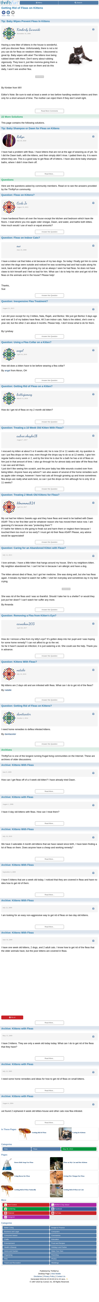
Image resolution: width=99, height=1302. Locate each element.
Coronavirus (55, 1235)
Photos (54, 1259)
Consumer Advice (10, 1235)
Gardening (9, 1209)
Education (55, 1239)
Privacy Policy (49, 1276)
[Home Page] (9, 1)
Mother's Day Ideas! (60, 1205)
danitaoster (10, 734)
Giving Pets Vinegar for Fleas (74, 1176)
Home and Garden (11, 1251)
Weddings (55, 1263)
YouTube (56, 1213)
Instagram (9, 1217)
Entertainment (9, 1243)
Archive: (17, 765)
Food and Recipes (58, 1243)
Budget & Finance (58, 1228)
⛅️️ (67, 1279)
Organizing (8, 1255)
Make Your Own (57, 1251)
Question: (18, 195)
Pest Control (10, 1205)
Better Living (9, 1228)
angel (7, 370)
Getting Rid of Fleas (39, 1132)
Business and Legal (11, 1232)
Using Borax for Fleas (22, 1176)
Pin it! (12, 1017)
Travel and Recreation (12, 1263)
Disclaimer (38, 1276)
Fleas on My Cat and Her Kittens (75, 1162)
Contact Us (60, 1276)
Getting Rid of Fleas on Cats (74, 1190)
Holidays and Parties (59, 1247)
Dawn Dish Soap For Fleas (23, 1162)
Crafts (6, 1239)
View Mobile (56, 1274)
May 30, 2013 (68, 1149)
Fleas (35, 1149)
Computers (55, 1232)
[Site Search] (78, 3)
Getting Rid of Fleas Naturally (25, 1190)
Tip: (25, 21)
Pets (6, 1149)
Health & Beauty (10, 1247)
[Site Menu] (39, 3)
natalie (8, 690)
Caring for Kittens (78, 1132)
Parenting (55, 1255)
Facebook (56, 1209)
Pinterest (9, 1213)
